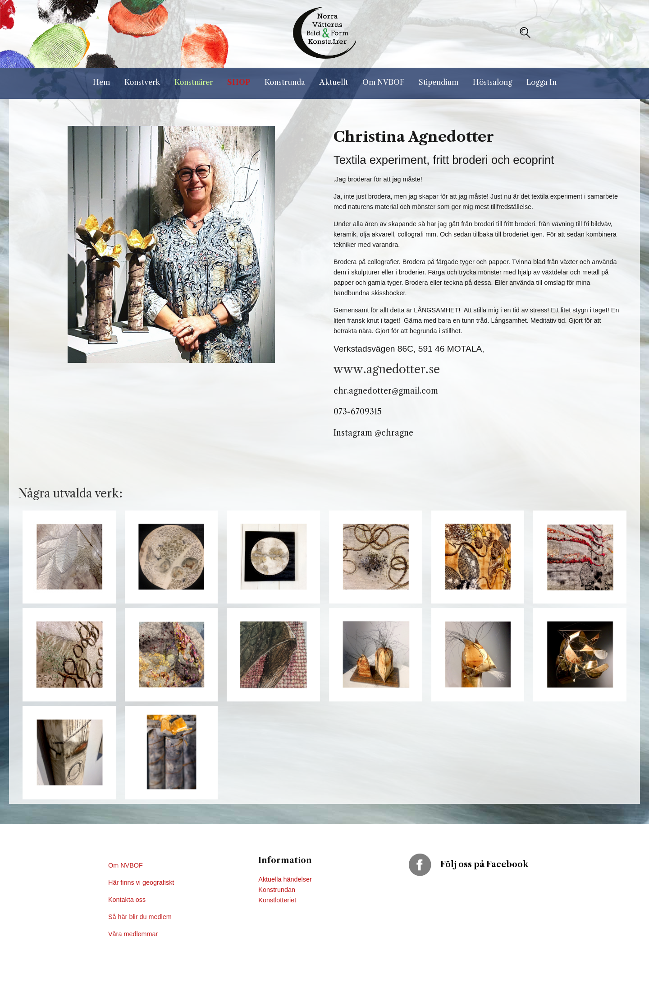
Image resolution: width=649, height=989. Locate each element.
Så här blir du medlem (141, 916)
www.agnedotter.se (387, 369)
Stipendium (438, 82)
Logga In (541, 82)
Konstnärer (193, 82)
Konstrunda (285, 82)
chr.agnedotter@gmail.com (386, 391)
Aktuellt (334, 82)
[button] (525, 32)
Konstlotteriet (277, 900)
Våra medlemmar (133, 934)
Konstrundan (276, 889)
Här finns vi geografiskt (142, 882)
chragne (397, 433)
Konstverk (142, 82)
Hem (101, 82)
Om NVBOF (383, 82)
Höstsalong (492, 82)
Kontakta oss (127, 899)
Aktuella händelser (284, 879)
